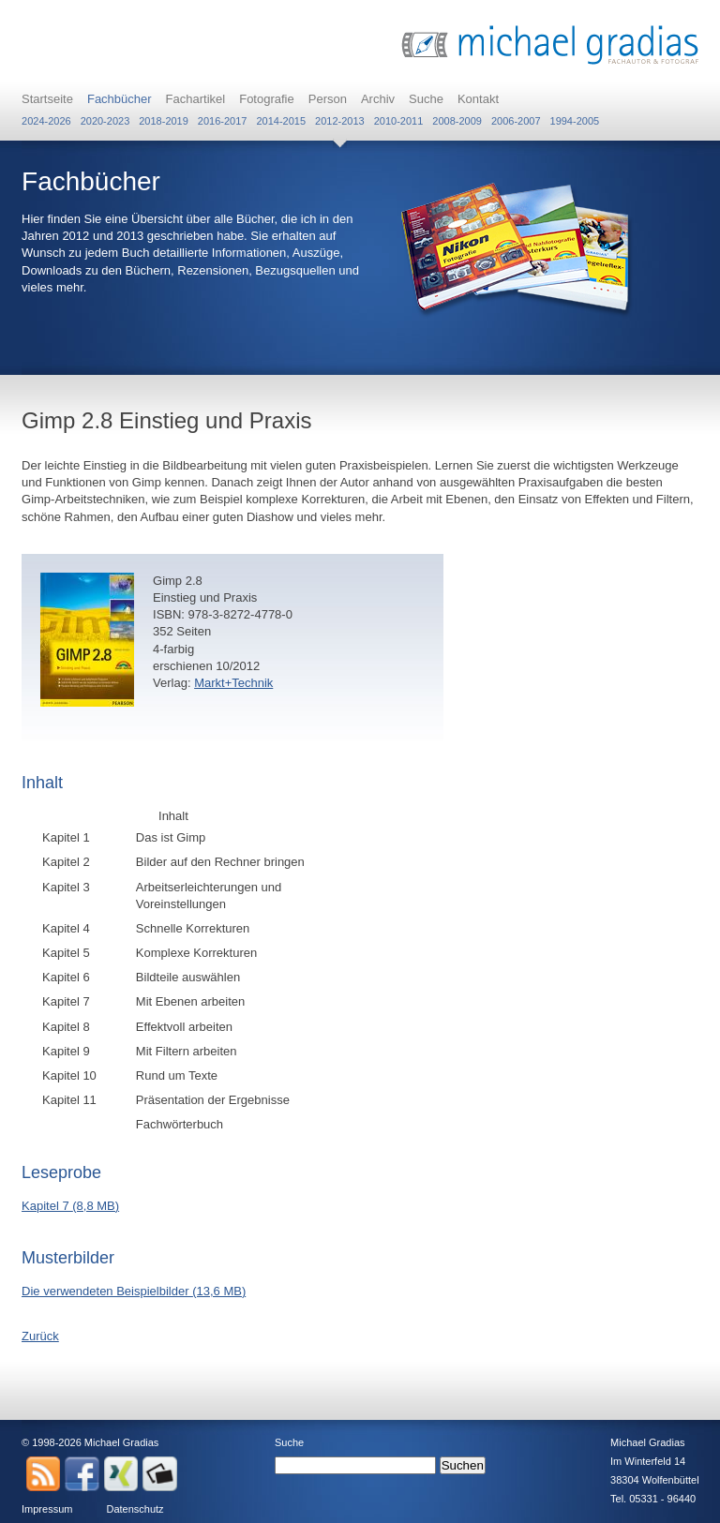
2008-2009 (457, 121)
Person (327, 99)
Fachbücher (119, 99)
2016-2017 (223, 121)
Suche (426, 99)
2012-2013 (340, 121)
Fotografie (266, 99)
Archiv (378, 99)
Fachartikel (196, 99)
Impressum (47, 1509)
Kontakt (478, 99)
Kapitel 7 (70, 1206)
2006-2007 (516, 121)
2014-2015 (281, 121)
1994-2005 (575, 121)
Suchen (463, 1465)
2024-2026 (46, 121)
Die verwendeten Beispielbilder (134, 1291)
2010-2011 (399, 121)
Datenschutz (134, 1509)
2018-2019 (163, 121)
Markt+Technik (233, 683)
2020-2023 (105, 121)
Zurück (40, 1336)
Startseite (47, 99)
